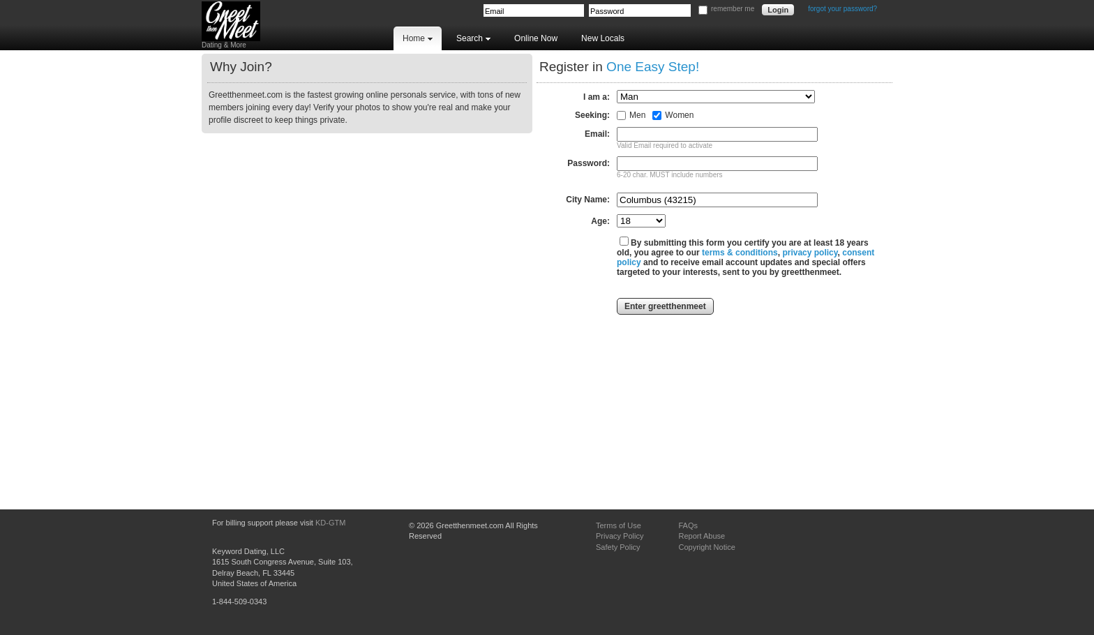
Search (473, 38)
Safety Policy (618, 547)
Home (418, 38)
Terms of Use (618, 525)
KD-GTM (330, 522)
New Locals (602, 38)
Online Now (535, 38)
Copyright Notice (706, 547)
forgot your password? (842, 9)
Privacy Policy (619, 536)
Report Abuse (701, 536)
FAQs (688, 525)
